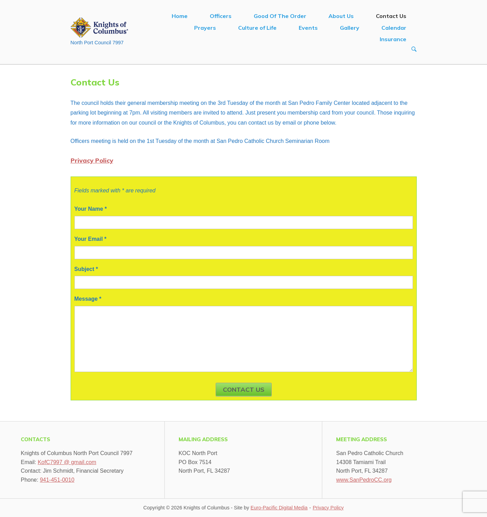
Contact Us (391, 15)
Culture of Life (257, 27)
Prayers (205, 27)
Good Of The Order (280, 15)
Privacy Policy (92, 160)
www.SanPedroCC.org (363, 480)
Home (180, 15)
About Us (341, 15)
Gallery (349, 27)
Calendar (393, 27)
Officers (221, 15)
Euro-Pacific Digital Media (279, 507)
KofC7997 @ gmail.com (67, 462)
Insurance (393, 39)
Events (308, 27)
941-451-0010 (57, 480)
